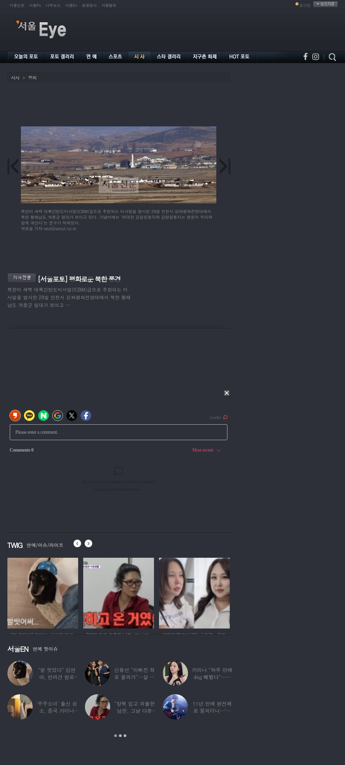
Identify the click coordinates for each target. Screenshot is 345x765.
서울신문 (17, 5)
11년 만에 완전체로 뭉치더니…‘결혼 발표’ (212, 710)
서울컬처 (108, 5)
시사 (15, 77)
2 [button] (120, 735)
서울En (71, 5)
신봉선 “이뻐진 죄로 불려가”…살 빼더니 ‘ (134, 676)
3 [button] (125, 735)
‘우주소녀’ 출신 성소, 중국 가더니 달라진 (56, 710)
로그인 (305, 5)
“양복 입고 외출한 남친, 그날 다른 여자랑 (134, 710)
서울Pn (35, 5)
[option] (42, 592)
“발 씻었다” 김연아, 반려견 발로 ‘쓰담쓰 (56, 676)
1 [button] (115, 735)
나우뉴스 (53, 5)
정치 (32, 77)
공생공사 (89, 5)
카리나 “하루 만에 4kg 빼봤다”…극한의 (212, 676)
